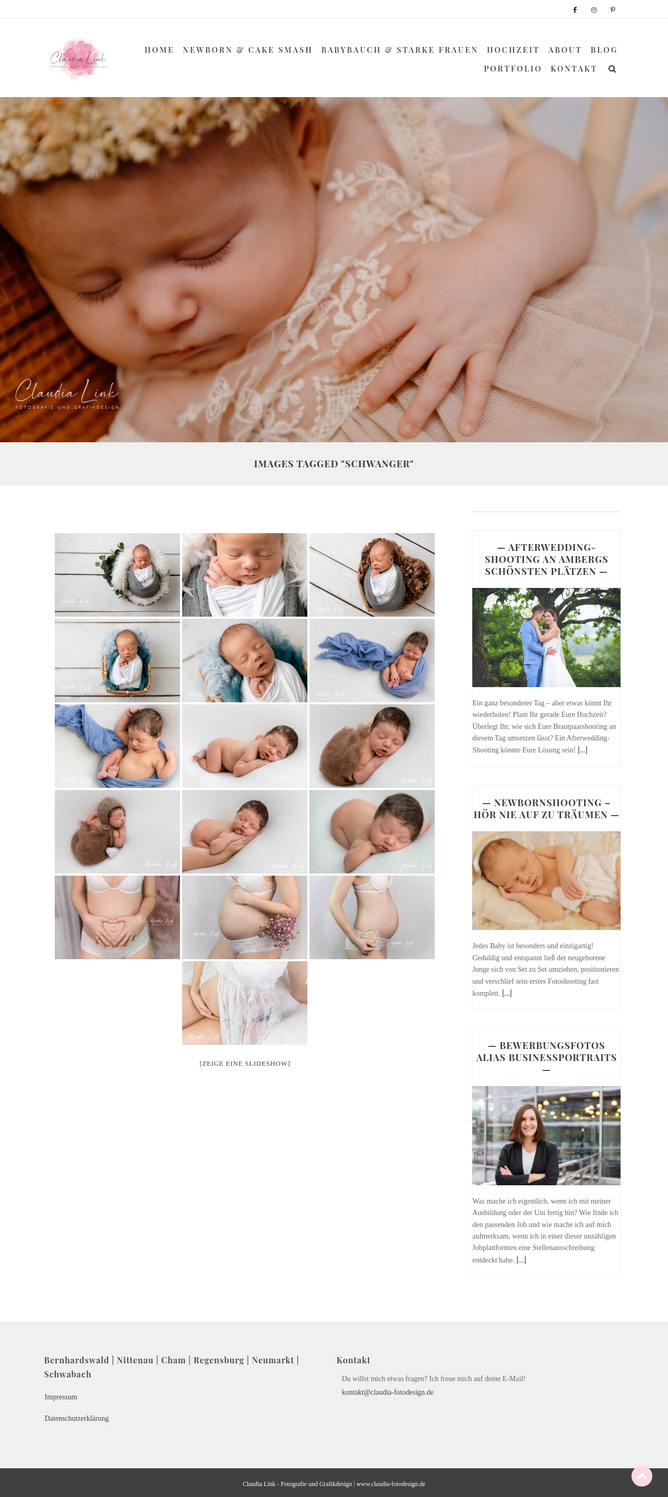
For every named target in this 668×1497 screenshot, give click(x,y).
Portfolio (513, 68)
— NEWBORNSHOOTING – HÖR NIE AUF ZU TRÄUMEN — (546, 808)
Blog (604, 49)
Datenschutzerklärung (77, 1418)
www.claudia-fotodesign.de (390, 1484)
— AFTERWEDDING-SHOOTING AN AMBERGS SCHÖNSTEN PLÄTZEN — (547, 559)
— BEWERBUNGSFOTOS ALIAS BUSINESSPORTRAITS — (546, 1057)
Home (159, 49)
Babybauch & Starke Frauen (400, 49)
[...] (583, 750)
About (565, 49)
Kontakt (574, 68)
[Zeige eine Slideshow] (244, 1063)
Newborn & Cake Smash (248, 49)
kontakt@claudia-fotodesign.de (388, 1392)
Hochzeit (513, 49)
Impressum (61, 1397)
